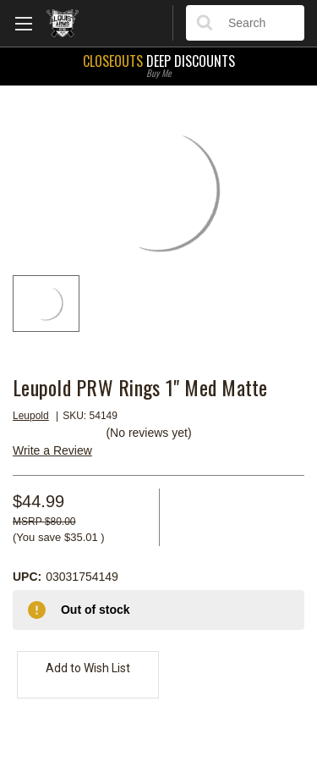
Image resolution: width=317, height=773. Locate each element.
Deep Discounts (158, 64)
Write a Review (52, 450)
